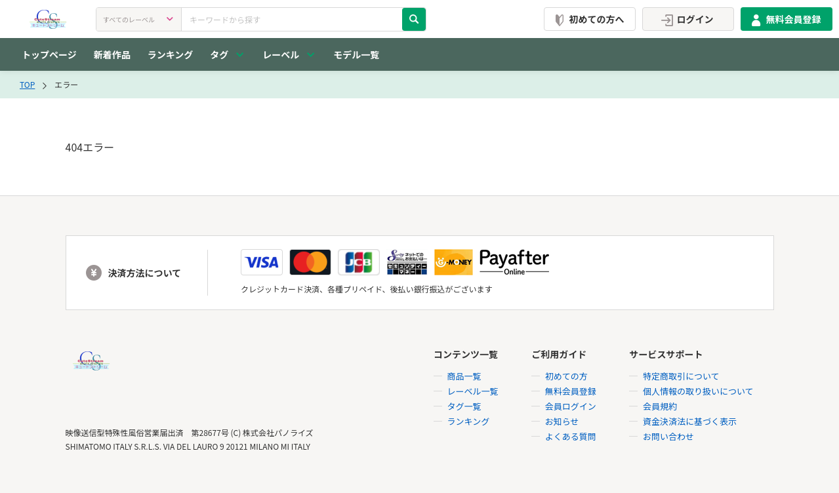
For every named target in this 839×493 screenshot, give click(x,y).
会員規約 (660, 406)
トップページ (49, 54)
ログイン (685, 19)
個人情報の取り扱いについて (698, 391)
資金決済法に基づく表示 (690, 421)
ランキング (171, 54)
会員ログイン (570, 406)
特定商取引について (681, 376)
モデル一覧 (356, 54)
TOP (27, 84)
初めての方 (566, 376)
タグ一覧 (464, 406)
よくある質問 (570, 436)
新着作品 (112, 54)
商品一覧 (464, 376)
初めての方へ (587, 19)
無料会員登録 (784, 19)
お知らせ (562, 421)
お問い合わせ (668, 436)
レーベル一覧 (473, 391)
